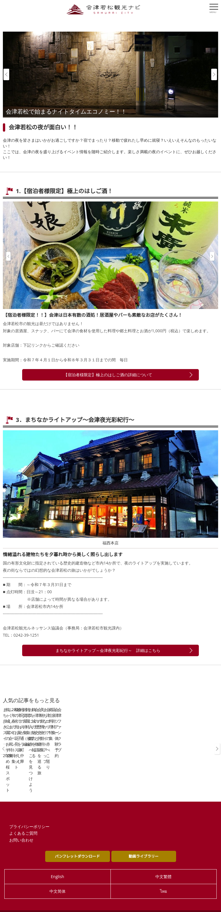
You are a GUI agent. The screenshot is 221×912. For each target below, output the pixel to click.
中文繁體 (163, 866)
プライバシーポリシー (29, 816)
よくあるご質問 (23, 823)
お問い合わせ (21, 830)
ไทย (163, 881)
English (57, 866)
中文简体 (57, 881)
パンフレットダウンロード (77, 846)
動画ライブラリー (144, 846)
